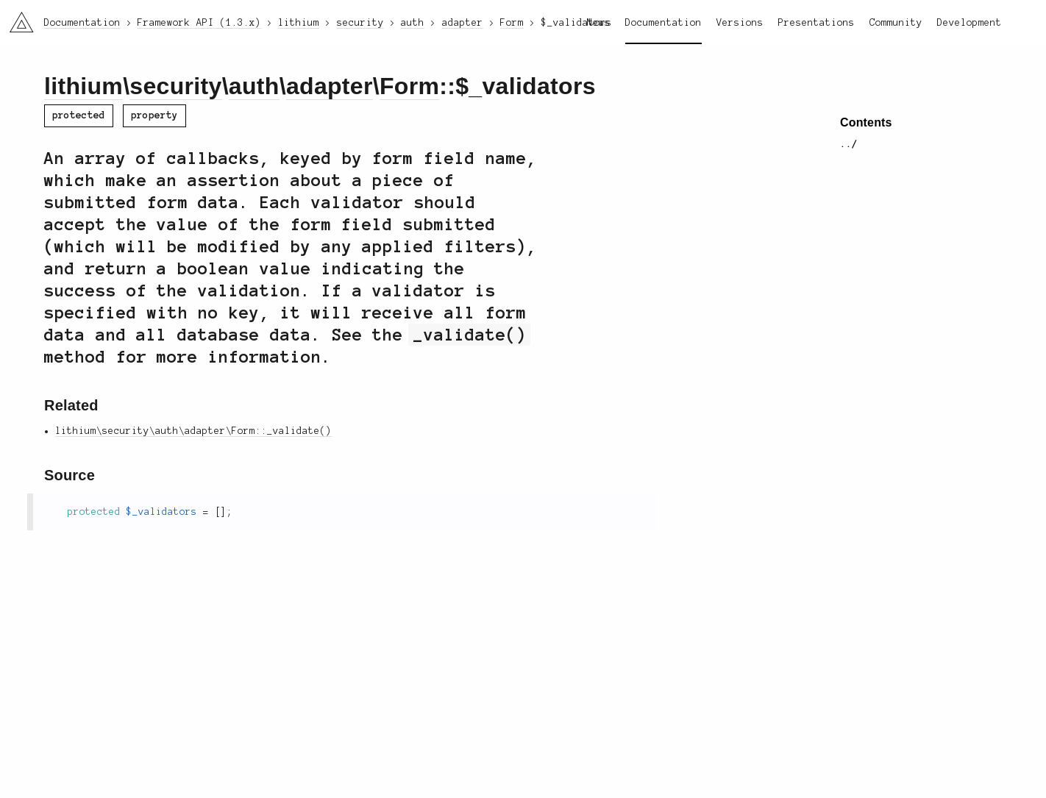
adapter (329, 86)
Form (409, 86)
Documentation (663, 23)
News (599, 23)
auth (254, 86)
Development (969, 23)
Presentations (816, 23)
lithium (83, 86)
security (175, 86)
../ (849, 144)
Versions (740, 23)
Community (895, 23)
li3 (16, 18)
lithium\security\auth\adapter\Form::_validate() (193, 431)
